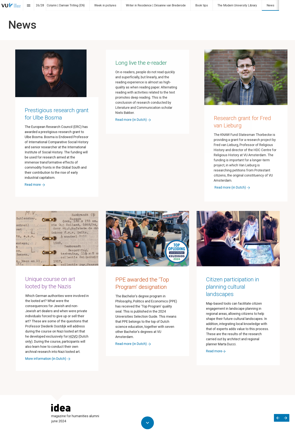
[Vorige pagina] (278, 418)
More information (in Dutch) (46, 359)
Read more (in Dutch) (131, 120)
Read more (33, 184)
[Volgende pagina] (285, 418)
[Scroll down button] (147, 422)
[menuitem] (65, 5)
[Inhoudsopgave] (28, 5)
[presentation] (147, 20)
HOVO (73, 336)
